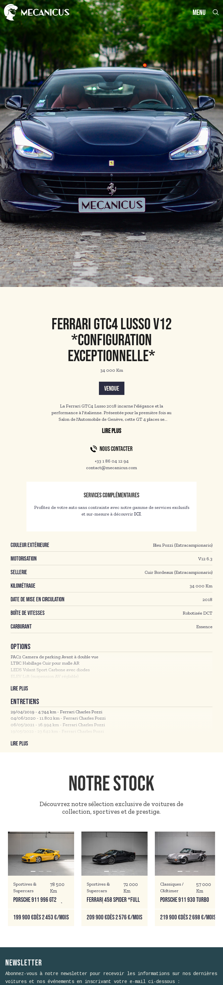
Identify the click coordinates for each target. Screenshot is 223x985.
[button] (33, 871)
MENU (199, 12)
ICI (137, 514)
